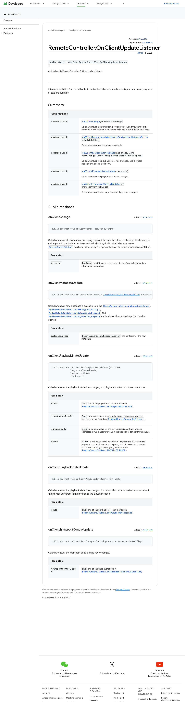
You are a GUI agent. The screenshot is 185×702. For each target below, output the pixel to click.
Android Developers (56, 30)
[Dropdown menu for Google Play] (112, 3)
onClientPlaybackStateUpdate (98, 152)
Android (46, 693)
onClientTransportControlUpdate (101, 184)
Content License (122, 589)
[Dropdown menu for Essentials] (45, 3)
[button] (19, 33)
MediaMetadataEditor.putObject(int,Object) (74, 316)
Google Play (103, 3)
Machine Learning (74, 698)
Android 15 (119, 693)
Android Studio (171, 3)
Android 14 (119, 698)
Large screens (96, 696)
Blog (125, 3)
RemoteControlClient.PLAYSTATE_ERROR (103, 450)
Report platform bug (170, 693)
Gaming (70, 693)
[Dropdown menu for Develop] (89, 3)
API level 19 (142, 39)
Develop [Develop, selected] (81, 3)
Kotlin (140, 53)
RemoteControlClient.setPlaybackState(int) (107, 406)
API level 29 (147, 42)
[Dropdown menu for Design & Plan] (69, 3)
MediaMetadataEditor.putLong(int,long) (126, 306)
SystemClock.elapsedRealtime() (126, 419)
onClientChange (91, 121)
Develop (72, 30)
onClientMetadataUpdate (95, 137)
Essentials (35, 3)
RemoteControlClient (61, 247)
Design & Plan (58, 3)
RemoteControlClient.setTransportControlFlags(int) (112, 571)
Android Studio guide (147, 699)
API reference (12, 14)
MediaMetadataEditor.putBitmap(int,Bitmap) (74, 313)
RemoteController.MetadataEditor (129, 137)
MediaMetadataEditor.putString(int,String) (74, 309)
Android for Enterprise (52, 698)
